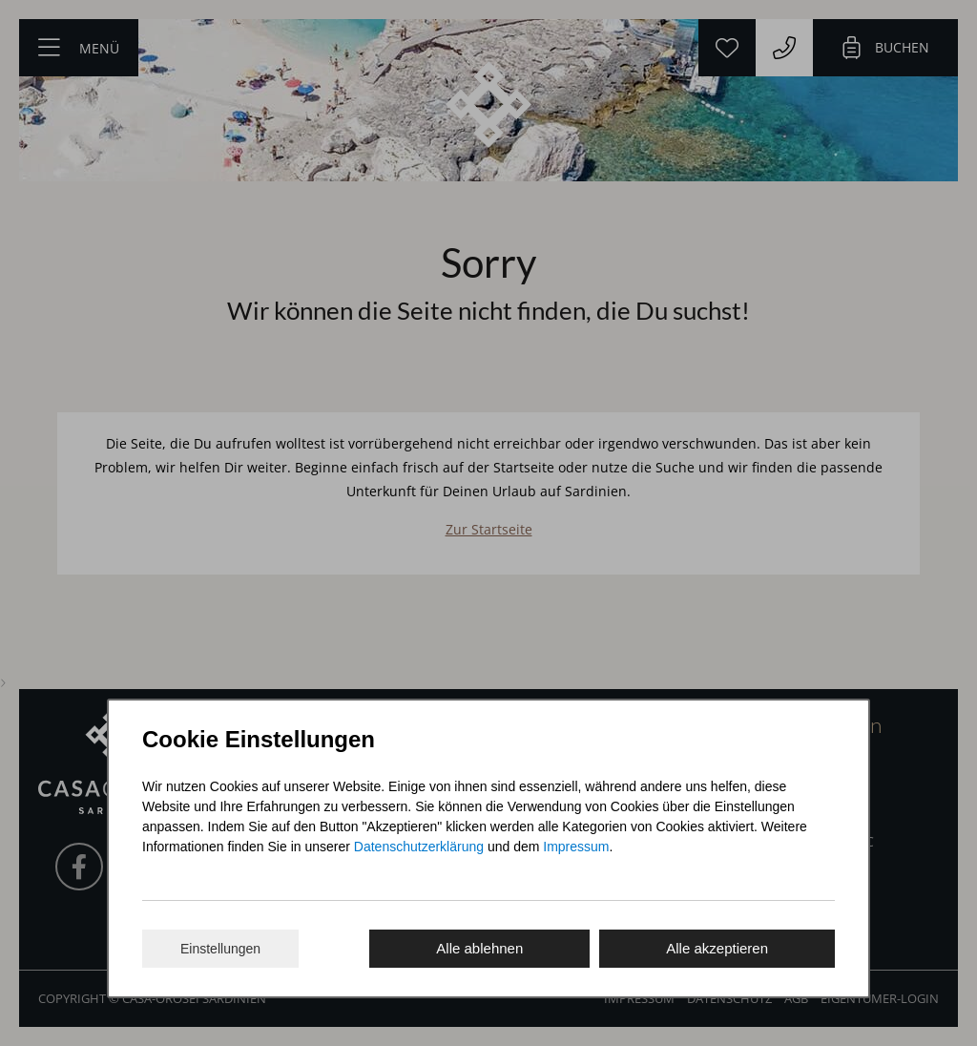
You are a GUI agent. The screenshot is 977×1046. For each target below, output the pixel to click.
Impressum (576, 846)
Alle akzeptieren (717, 948)
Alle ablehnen (479, 948)
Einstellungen (220, 948)
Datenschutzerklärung (419, 846)
